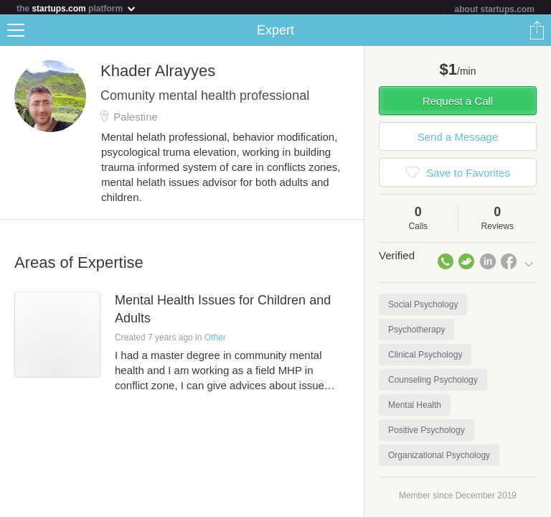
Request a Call (458, 104)
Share (536, 33)
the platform (77, 8)
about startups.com (494, 9)
